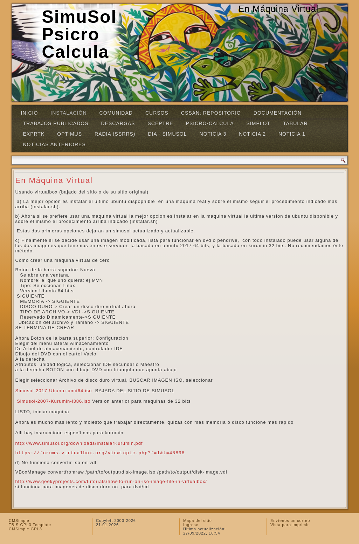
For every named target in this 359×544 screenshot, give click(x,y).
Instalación (68, 113)
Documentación (278, 113)
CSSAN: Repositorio (211, 113)
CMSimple (19, 520)
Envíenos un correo (290, 520)
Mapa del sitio (197, 520)
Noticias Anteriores (54, 144)
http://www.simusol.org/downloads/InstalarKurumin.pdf (79, 443)
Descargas (118, 123)
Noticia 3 (213, 134)
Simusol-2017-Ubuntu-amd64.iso (53, 390)
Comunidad (116, 113)
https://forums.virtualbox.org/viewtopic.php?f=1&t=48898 (100, 453)
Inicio (29, 113)
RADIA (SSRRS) (115, 134)
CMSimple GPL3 (25, 529)
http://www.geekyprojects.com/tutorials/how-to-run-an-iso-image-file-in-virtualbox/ (111, 481)
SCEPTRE (160, 123)
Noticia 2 (252, 134)
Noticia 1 (291, 134)
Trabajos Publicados (56, 123)
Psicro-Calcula (210, 123)
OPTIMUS (69, 134)
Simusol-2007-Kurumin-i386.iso (53, 401)
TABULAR (295, 123)
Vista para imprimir (289, 525)
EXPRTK (34, 134)
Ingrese (191, 525)
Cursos (156, 113)
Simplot (258, 123)
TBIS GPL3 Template (30, 525)
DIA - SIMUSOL (167, 134)
